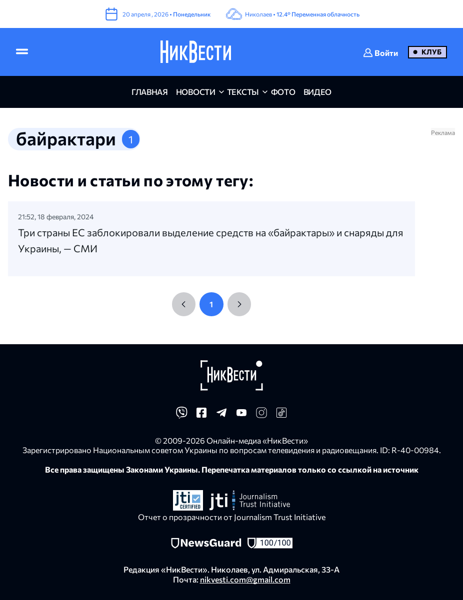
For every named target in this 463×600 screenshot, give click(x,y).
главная (150, 91)
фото (283, 91)
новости (196, 91)
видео (318, 91)
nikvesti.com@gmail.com (245, 579)
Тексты (243, 91)
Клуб (432, 51)
